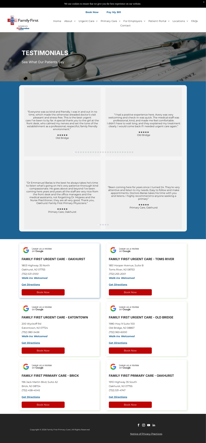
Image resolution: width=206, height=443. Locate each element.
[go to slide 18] (115, 152)
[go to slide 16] (110, 152)
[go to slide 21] (122, 152)
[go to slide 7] (88, 152)
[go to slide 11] (98, 152)
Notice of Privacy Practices (146, 433)
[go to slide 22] (125, 152)
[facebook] (138, 425)
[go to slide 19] (117, 152)
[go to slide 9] (93, 152)
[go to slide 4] (81, 152)
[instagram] (144, 425)
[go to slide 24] (130, 152)
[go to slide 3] (78, 152)
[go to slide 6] (85, 152)
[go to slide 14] (105, 152)
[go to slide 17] (112, 152)
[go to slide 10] (95, 152)
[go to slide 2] (76, 152)
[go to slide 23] (127, 152)
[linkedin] (154, 425)
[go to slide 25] (132, 152)
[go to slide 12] (100, 152)
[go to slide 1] (73, 152)
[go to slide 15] (108, 152)
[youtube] (149, 425)
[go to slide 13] (103, 152)
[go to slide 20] (120, 152)
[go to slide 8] (90, 152)
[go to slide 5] (83, 152)
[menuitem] (57, 21)
